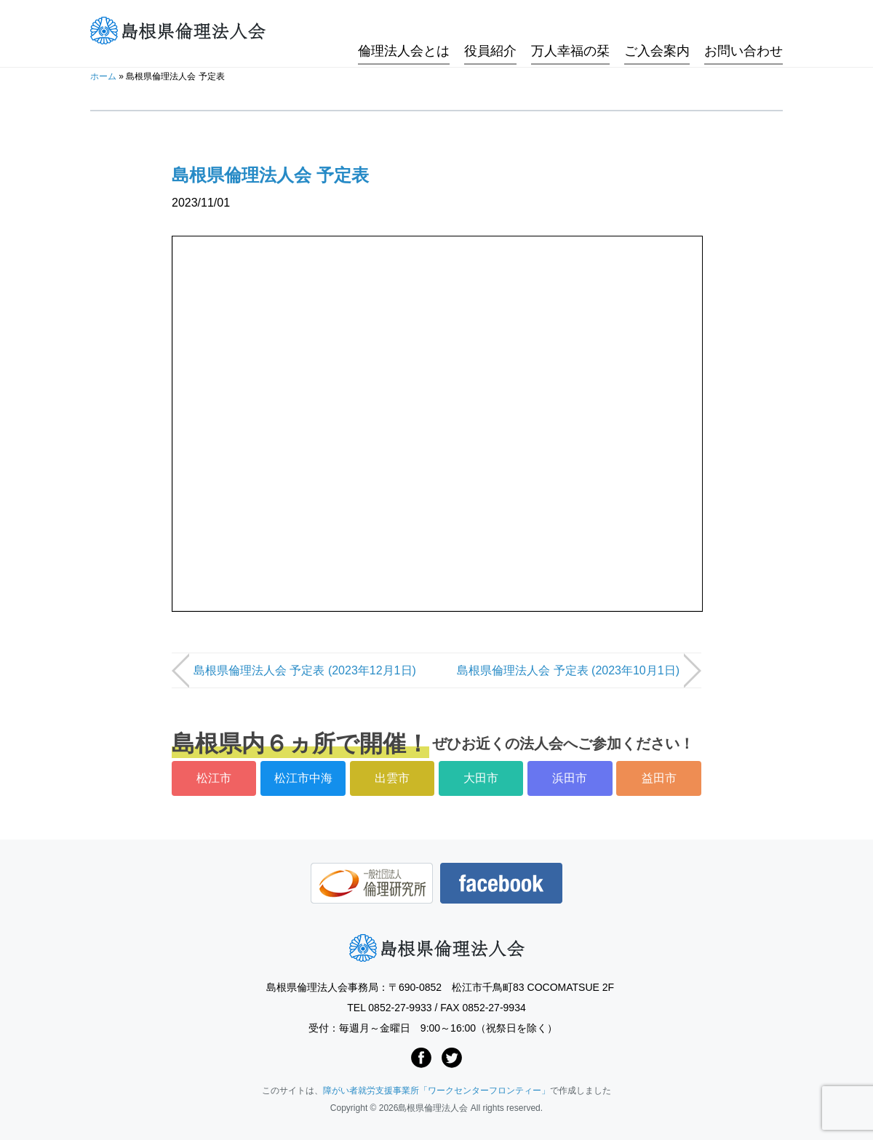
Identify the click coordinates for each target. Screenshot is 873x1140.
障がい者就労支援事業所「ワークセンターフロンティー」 (436, 1090)
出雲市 (392, 778)
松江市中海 (303, 778)
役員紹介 (490, 31)
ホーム (103, 76)
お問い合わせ (743, 31)
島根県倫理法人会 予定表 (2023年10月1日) (568, 670)
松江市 (213, 778)
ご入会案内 (657, 31)
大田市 (480, 778)
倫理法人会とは (404, 31)
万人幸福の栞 (570, 31)
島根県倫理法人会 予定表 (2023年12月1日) (305, 670)
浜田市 (569, 778)
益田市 (659, 778)
